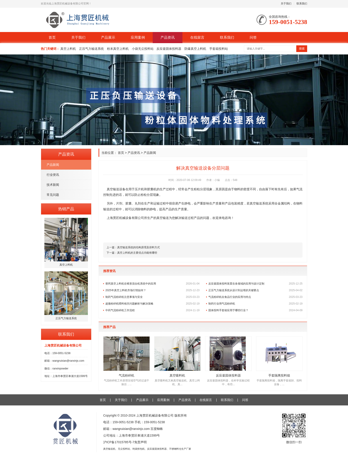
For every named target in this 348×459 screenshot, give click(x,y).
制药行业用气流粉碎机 (255, 303)
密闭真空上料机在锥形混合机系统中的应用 (152, 283)
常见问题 (53, 194)
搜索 (302, 48)
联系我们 (302, 3)
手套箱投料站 (218, 48)
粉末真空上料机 (118, 48)
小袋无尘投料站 (143, 48)
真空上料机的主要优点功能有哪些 (137, 252)
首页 (52, 37)
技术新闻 (53, 184)
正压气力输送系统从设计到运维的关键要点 (255, 290)
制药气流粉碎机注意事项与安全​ (152, 297)
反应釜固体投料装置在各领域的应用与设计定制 (255, 283)
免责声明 (140, 442)
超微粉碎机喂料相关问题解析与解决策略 (152, 303)
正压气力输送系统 (91, 48)
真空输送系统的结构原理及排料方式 (138, 247)
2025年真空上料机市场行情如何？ (152, 290)
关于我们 (286, 3)
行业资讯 (53, 174)
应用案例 (138, 37)
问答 (253, 37)
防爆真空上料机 (195, 48)
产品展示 (108, 37)
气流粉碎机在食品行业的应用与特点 (255, 297)
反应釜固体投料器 (168, 48)
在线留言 (197, 37)
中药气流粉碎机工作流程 (152, 310)
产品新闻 (53, 164)
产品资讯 (167, 37)
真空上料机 (68, 48)
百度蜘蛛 (156, 429)
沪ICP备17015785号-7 (118, 442)
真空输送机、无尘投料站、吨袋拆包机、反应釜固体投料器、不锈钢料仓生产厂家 (147, 448)
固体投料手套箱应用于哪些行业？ (255, 310)
